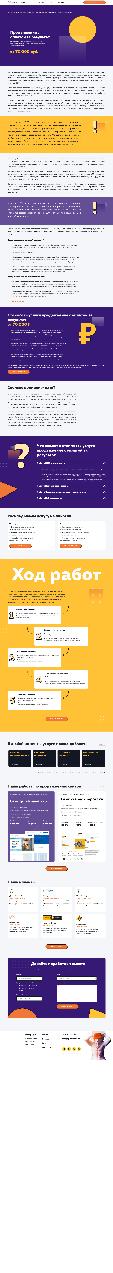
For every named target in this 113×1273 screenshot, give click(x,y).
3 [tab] (45, 773)
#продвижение (48, 925)
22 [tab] (78, 773)
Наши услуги (30, 1035)
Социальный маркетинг (31, 1044)
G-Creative (12, 2)
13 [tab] (62, 773)
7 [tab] (52, 773)
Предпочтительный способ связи (26, 983)
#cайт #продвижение (83, 898)
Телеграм (22, 985)
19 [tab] (73, 773)
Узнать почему (18, 301)
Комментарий (61, 983)
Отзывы (42, 2)
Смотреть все (56, 868)
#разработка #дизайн (17, 898)
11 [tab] (59, 773)
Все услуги (102, 744)
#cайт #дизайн (14, 924)
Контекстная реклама (30, 1041)
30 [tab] (92, 773)
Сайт (28, 801)
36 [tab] (103, 773)
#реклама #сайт (81, 926)
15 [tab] (66, 773)
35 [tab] (101, 773)
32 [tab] (96, 773)
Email (32, 988)
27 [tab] (87, 773)
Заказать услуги (18, 371)
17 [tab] (69, 773)
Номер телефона (21, 994)
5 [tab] (48, 773)
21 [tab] (76, 773)
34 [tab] (99, 773)
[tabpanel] (20, 758)
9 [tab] (55, 773)
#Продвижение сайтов (32, 794)
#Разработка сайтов (82, 794)
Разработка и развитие (30, 1047)
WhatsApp (23, 988)
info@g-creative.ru (71, 1039)
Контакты (61, 2)
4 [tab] (46, 773)
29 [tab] (90, 773)
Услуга (59, 974)
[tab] (71, 463)
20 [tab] (75, 773)
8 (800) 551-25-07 (70, 1035)
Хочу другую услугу (70, 545)
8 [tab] (53, 773)
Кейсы (23, 2)
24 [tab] (82, 773)
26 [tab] (85, 773)
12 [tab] (60, 773)
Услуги (32, 2)
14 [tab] (64, 773)
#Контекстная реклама (17, 794)
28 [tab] (89, 773)
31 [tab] (94, 773)
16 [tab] (67, 773)
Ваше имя (19, 974)
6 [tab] (50, 773)
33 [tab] (97, 773)
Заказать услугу (94, 2)
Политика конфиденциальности (71, 1053)
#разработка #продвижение (53, 898)
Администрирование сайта (31, 1050)
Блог (51, 2)
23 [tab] (80, 773)
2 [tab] (43, 773)
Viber (21, 990)
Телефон (34, 985)
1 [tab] (41, 773)
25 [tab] (83, 773)
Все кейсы (102, 786)
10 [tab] (57, 773)
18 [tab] (71, 773)
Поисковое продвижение (31, 1038)
